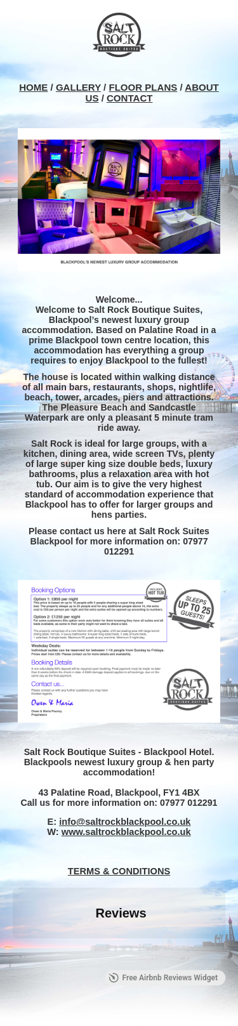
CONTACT (129, 98)
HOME (33, 87)
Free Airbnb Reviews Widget (163, 978)
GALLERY (78, 87)
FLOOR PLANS (143, 87)
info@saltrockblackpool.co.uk (124, 822)
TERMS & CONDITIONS (119, 871)
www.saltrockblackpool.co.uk (126, 832)
